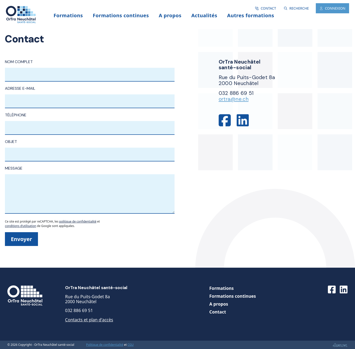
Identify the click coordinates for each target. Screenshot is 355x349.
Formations (221, 288)
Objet (90, 148)
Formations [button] (68, 15)
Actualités (204, 15)
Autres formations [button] (250, 15)
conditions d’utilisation (20, 226)
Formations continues (232, 296)
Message (90, 190)
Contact (265, 8)
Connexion (332, 8)
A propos (170, 15)
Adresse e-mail (90, 95)
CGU (130, 345)
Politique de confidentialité (104, 345)
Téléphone (90, 121)
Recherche (296, 8)
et (125, 345)
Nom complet (90, 68)
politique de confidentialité (77, 221)
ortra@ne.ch (233, 99)
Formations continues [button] (121, 15)
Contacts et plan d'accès (89, 320)
